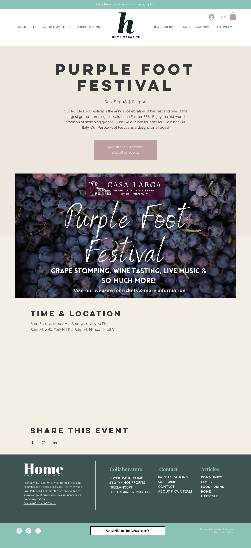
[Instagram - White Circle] (28, 531)
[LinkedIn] (38, 531)
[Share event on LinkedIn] (55, 442)
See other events (126, 152)
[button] (52, 27)
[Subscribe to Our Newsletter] (127, 530)
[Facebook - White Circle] (19, 531)
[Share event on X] (43, 442)
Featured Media (49, 482)
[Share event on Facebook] (32, 442)
